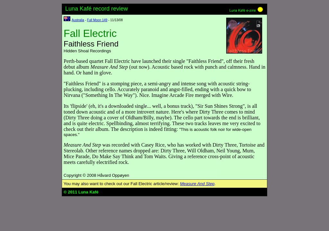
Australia (78, 20)
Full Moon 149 (97, 20)
